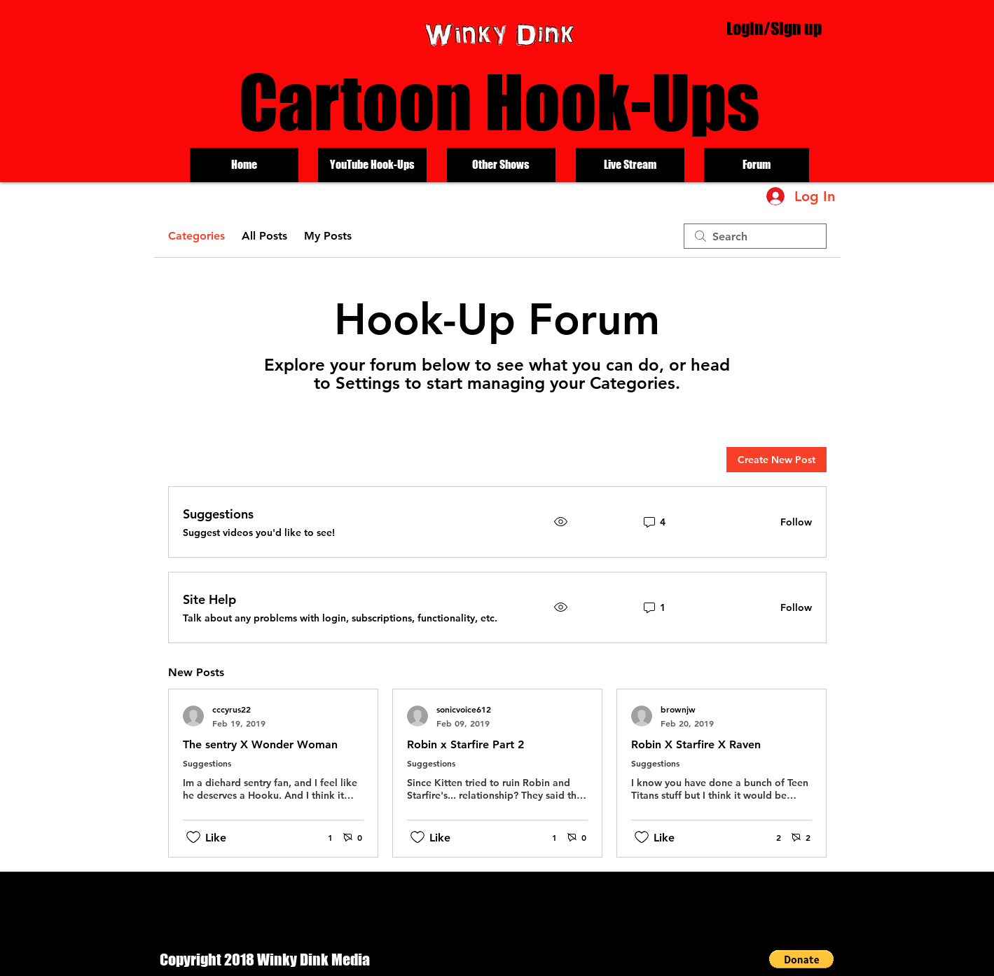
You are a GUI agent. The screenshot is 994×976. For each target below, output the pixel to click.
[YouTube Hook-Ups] (372, 165)
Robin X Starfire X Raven (696, 744)
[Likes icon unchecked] (193, 837)
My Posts (328, 235)
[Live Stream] (630, 165)
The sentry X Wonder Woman (260, 744)
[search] (755, 236)
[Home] (244, 165)
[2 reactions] (771, 838)
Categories (196, 235)
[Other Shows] (501, 165)
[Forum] (756, 165)
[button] (801, 959)
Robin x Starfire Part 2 (465, 744)
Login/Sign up (774, 28)
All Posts (264, 235)
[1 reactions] (322, 838)
